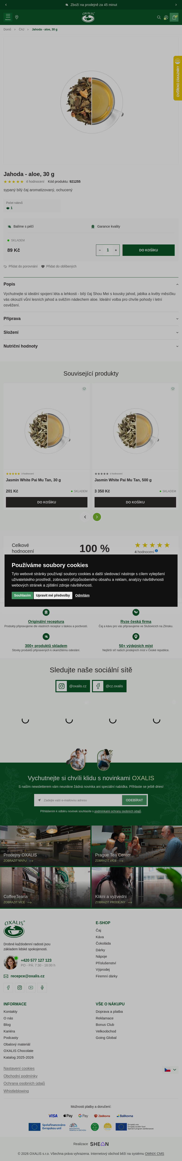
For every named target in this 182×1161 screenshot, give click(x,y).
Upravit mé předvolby (53, 595)
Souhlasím (22, 595)
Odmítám (82, 595)
